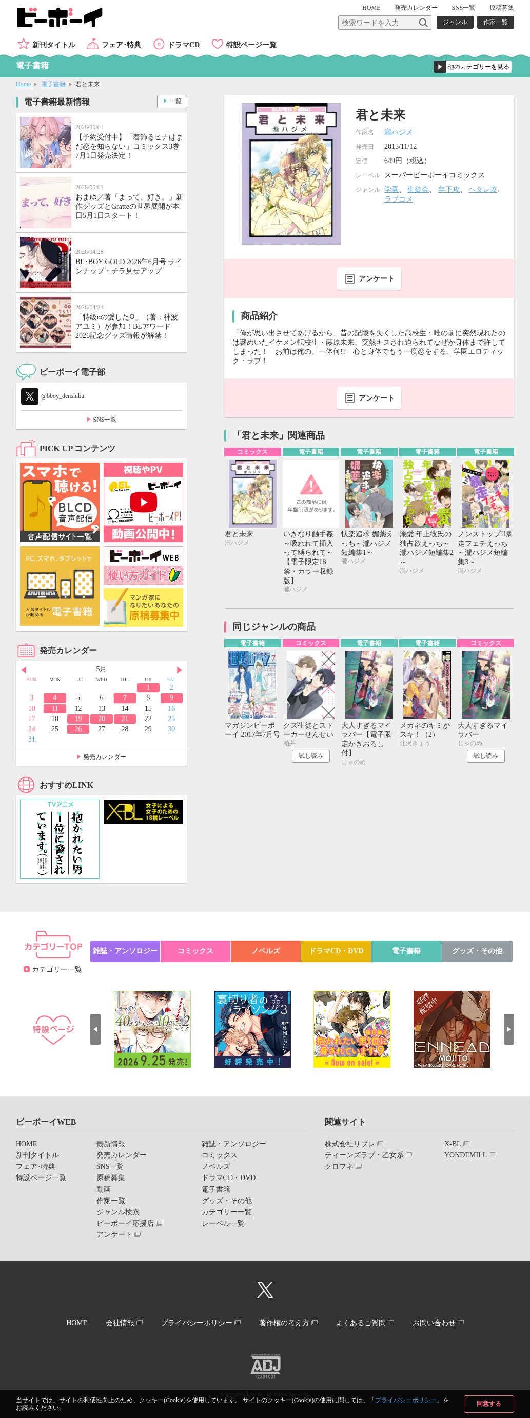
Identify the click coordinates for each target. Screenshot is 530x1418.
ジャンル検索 (118, 1212)
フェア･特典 (121, 45)
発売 (416, 7)
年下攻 (449, 189)
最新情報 (110, 1144)
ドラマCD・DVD (336, 951)
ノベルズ (265, 951)
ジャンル (455, 22)
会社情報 (120, 1323)
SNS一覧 (463, 7)
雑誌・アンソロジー (125, 951)
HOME (371, 7)
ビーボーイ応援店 (125, 1223)
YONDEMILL (465, 1155)
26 (78, 729)
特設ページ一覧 (251, 45)
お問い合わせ (434, 1323)
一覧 (175, 101)
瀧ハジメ (398, 132)
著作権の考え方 (284, 1323)
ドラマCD (184, 45)
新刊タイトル (53, 45)
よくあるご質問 (361, 1323)
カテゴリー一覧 (57, 969)
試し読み (311, 756)
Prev (23, 669)
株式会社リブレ (350, 1144)
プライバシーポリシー (406, 1400)
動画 (103, 1189)
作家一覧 (495, 22)
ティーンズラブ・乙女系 (364, 1155)
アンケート (377, 279)
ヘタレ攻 (482, 189)
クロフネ (339, 1166)
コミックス (195, 951)
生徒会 (418, 189)
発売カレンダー (104, 757)
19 (78, 719)
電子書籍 (53, 84)
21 (124, 719)
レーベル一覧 (223, 1223)
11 (54, 708)
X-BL (452, 1144)
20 (101, 719)
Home (23, 84)
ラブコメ (398, 199)
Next (179, 669)
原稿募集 (501, 7)
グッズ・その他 (477, 951)
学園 (391, 189)
